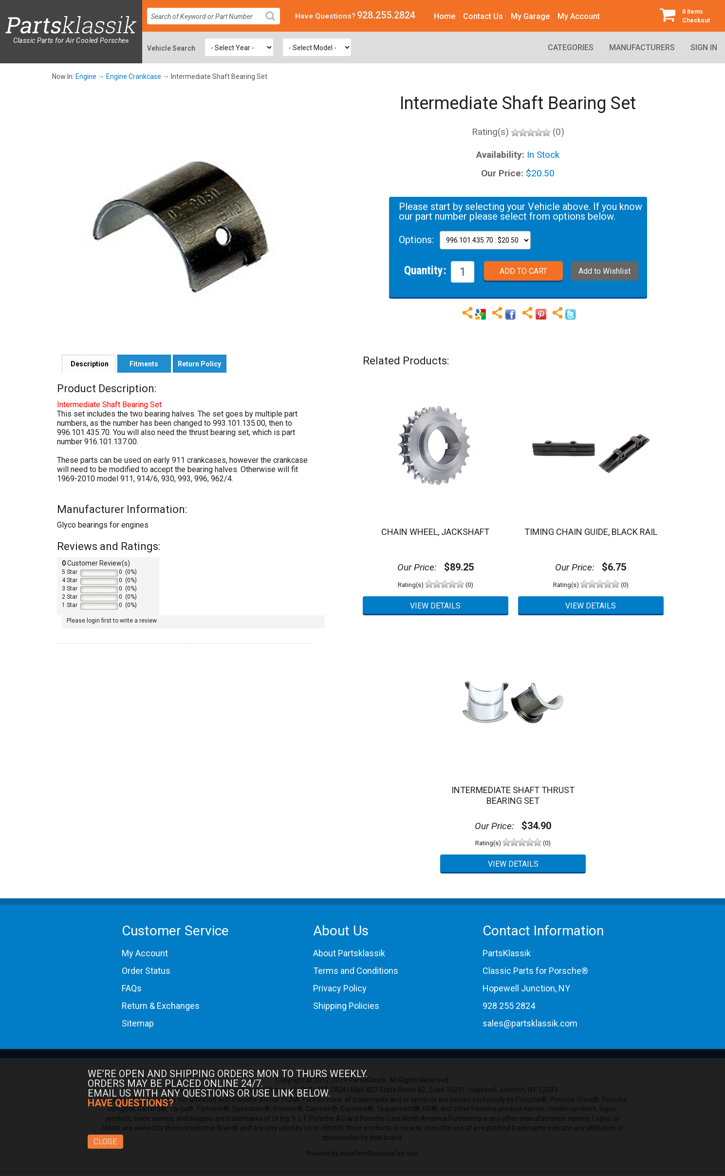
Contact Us (483, 16)
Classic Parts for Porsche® (535, 971)
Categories (571, 47)
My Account (579, 16)
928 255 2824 (509, 1006)
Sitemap (138, 1023)
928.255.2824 (386, 15)
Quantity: (425, 270)
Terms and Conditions (355, 971)
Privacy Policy (340, 988)
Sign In (703, 47)
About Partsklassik (349, 953)
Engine (85, 76)
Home (444, 16)
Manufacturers (642, 47)
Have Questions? (325, 16)
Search (274, 23)
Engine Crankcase (133, 76)
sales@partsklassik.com (530, 1023)
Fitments (144, 364)
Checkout (688, 15)
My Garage (530, 16)
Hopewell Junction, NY (526, 988)
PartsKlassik (507, 953)
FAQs (132, 988)
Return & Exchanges (161, 1006)
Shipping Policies (346, 1006)
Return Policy (199, 364)
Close (105, 1141)
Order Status (146, 971)
